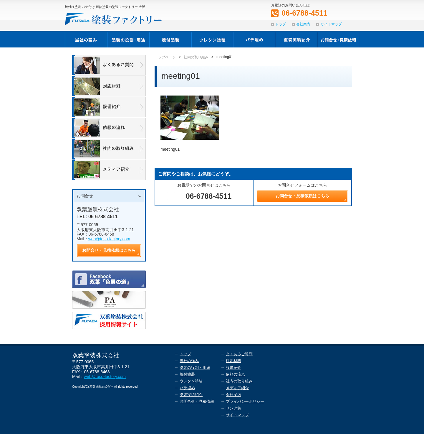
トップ (280, 24)
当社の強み (189, 361)
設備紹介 (233, 367)
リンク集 (233, 408)
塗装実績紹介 (191, 394)
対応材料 (233, 361)
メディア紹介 (237, 388)
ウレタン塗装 (191, 381)
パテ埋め (187, 388)
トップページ (165, 57)
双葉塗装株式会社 (98, 209)
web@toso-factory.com (109, 238)
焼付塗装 (187, 374)
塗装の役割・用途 (195, 367)
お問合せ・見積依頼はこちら (109, 250)
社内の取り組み (196, 57)
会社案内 (303, 24)
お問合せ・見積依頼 (197, 401)
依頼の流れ (235, 374)
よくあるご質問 (239, 354)
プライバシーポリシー (245, 401)
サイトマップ (331, 24)
